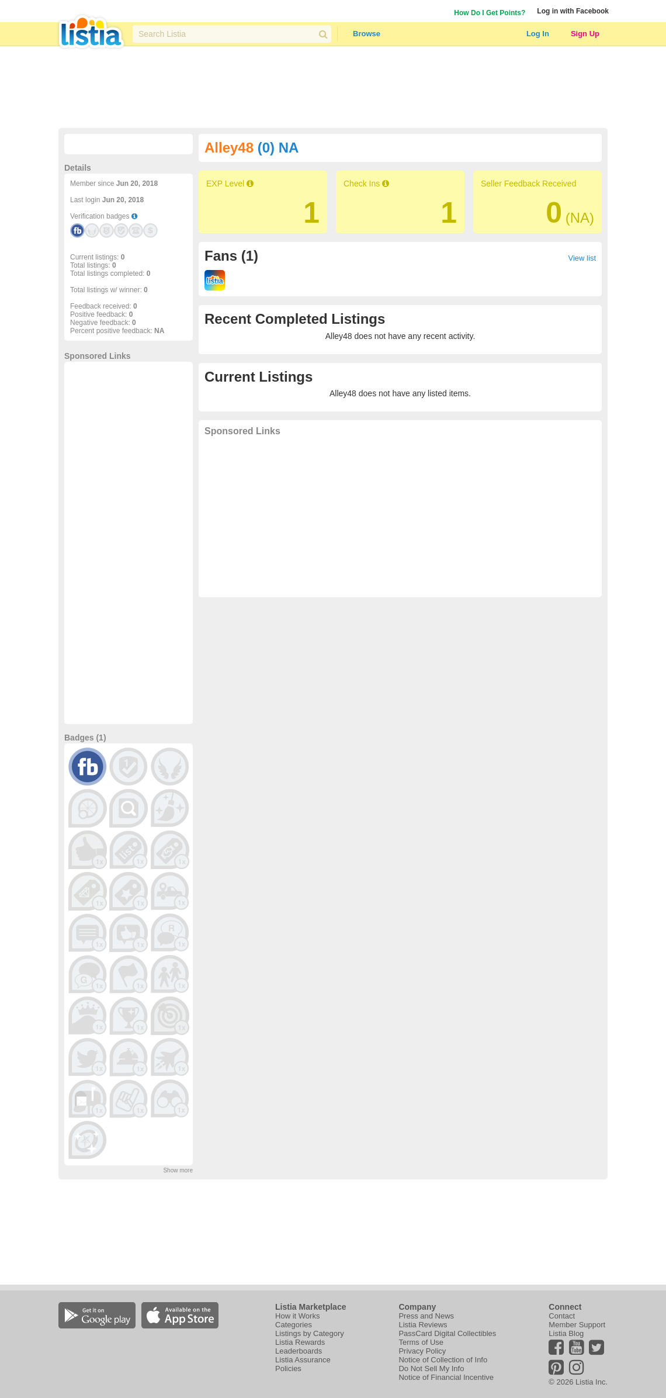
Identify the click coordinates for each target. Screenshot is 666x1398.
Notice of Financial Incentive (446, 1377)
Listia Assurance (303, 1359)
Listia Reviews (422, 1324)
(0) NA (278, 147)
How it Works (297, 1316)
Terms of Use (420, 1342)
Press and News (426, 1316)
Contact (562, 1316)
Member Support (577, 1324)
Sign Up (585, 33)
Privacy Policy (422, 1351)
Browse (366, 33)
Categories (293, 1324)
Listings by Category (309, 1333)
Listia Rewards (300, 1342)
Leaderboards (298, 1351)
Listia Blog (566, 1333)
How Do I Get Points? (489, 13)
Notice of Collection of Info (442, 1359)
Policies (288, 1368)
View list (582, 258)
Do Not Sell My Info (431, 1368)
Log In (537, 33)
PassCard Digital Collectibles (447, 1333)
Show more (178, 1170)
